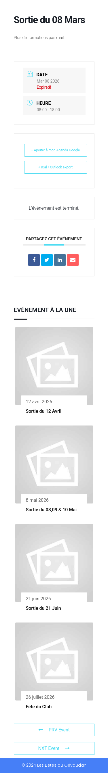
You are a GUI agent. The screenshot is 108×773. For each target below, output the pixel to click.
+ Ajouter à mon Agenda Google (55, 150)
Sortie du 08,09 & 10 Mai (51, 509)
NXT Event (54, 748)
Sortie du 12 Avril (44, 411)
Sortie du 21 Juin (43, 608)
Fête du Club (39, 706)
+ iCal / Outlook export (55, 167)
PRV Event (54, 730)
